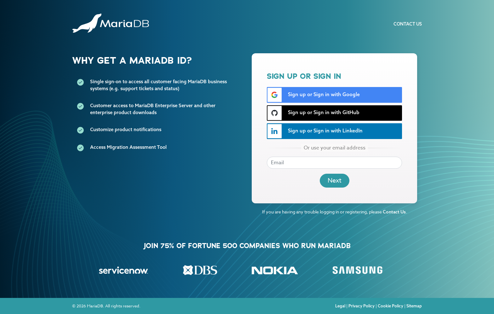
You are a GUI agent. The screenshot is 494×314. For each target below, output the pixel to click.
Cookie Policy (390, 305)
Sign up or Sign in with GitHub (313, 113)
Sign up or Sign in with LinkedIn (315, 131)
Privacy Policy (361, 305)
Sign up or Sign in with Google (313, 95)
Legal (340, 305)
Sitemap (414, 305)
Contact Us (407, 24)
